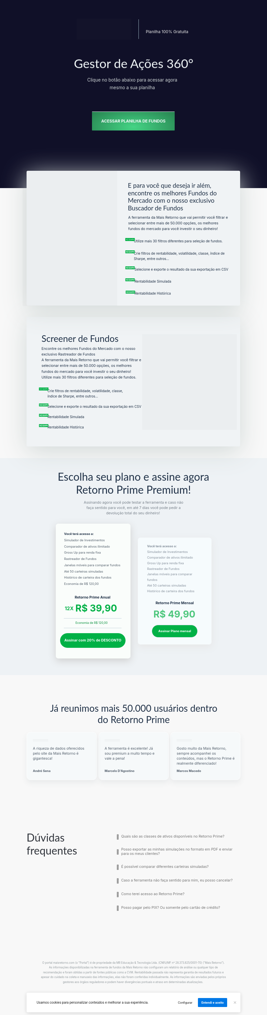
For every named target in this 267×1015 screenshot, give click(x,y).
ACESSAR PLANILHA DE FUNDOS (133, 121)
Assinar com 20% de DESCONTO (93, 640)
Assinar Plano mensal (174, 631)
